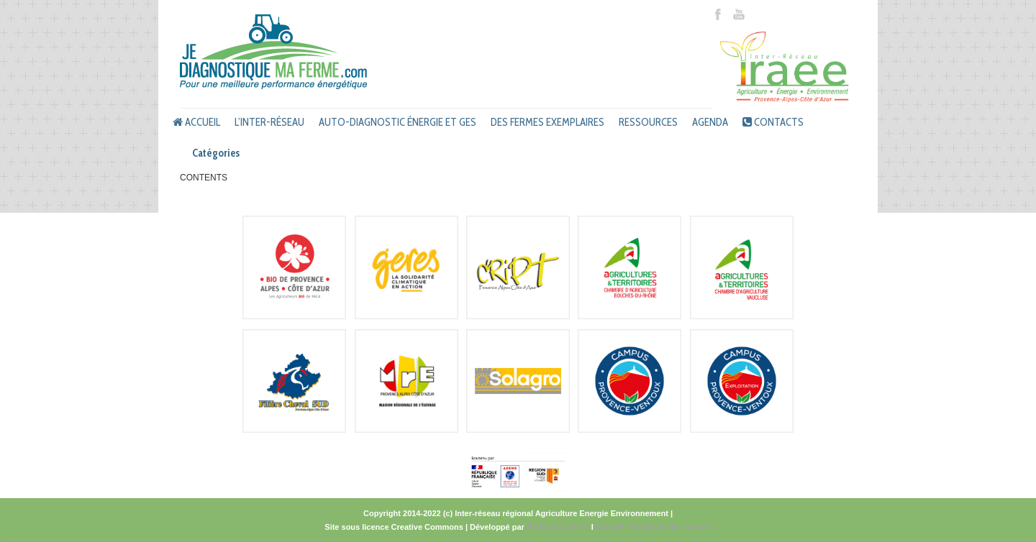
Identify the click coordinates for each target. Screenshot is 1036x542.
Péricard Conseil (558, 527)
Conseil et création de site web (654, 527)
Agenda (710, 122)
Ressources (648, 122)
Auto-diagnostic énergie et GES (397, 122)
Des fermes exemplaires (547, 122)
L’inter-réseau (269, 122)
